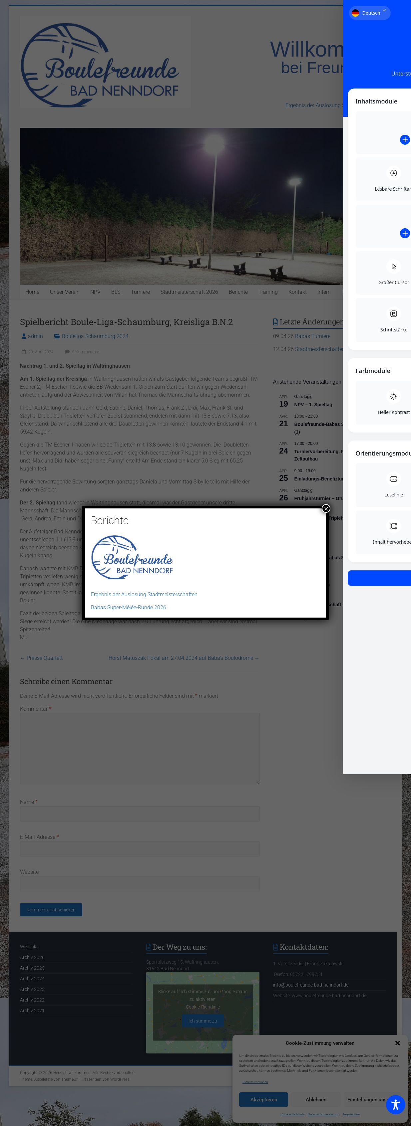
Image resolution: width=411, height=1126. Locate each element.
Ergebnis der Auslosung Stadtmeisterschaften (144, 594)
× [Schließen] (326, 508)
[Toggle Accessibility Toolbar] (395, 1107)
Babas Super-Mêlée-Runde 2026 (128, 607)
